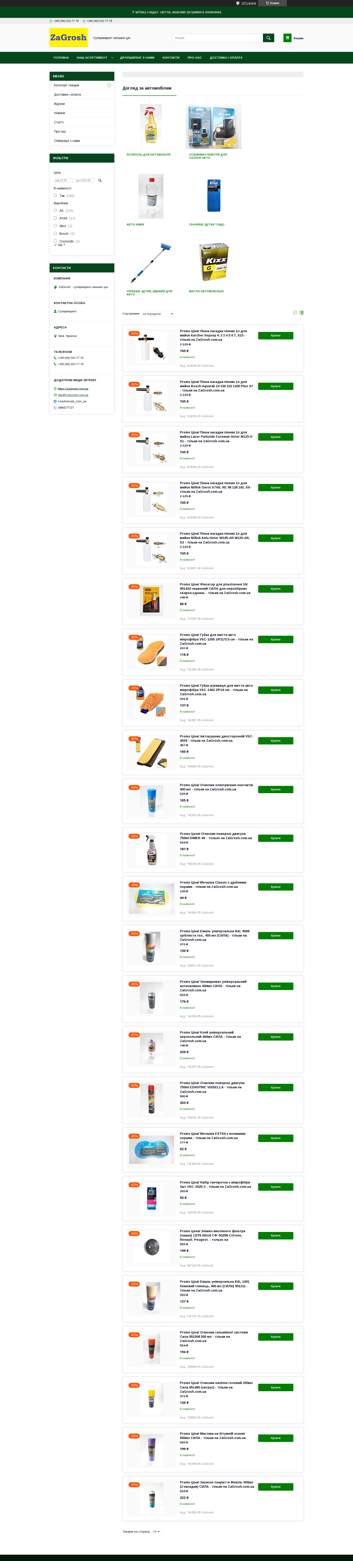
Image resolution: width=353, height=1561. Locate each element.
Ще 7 (61, 244)
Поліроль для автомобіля (148, 154)
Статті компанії (52, 1528)
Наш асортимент (92, 57)
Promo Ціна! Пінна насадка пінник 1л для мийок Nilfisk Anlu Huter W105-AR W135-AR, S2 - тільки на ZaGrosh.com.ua (215, 471)
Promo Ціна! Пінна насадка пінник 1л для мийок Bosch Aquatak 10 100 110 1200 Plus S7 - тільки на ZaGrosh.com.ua (216, 319)
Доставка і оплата (226, 57)
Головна (61, 57)
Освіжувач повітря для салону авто (208, 156)
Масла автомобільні (268, 224)
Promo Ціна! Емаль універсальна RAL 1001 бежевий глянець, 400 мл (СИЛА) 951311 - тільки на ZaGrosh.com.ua (214, 1219)
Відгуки (59, 104)
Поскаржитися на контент (181, 1554)
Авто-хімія (260, 154)
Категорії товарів (66, 85)
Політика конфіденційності (217, 1554)
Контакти (171, 57)
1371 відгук (249, 3)
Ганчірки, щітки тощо (144, 224)
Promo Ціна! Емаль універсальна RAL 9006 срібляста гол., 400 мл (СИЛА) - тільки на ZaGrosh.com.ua (214, 869)
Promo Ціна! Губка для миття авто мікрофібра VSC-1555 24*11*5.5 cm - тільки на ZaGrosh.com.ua (216, 572)
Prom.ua (197, 1546)
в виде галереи (295, 247)
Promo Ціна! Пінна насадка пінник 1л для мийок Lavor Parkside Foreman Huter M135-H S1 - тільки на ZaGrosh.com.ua (216, 370)
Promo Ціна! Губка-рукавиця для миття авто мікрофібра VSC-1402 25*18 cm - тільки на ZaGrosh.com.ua (216, 623)
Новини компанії (53, 1522)
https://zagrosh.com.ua (73, 388)
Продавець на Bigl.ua (176, 1550)
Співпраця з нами (67, 141)
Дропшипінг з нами (137, 57)
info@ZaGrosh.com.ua (73, 395)
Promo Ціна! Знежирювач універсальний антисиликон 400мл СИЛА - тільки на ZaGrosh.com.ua (213, 919)
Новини (59, 113)
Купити (276, 268)
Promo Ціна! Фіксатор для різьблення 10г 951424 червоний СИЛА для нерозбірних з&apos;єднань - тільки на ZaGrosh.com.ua (215, 522)
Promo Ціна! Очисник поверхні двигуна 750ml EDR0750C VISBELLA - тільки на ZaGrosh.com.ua (212, 1020)
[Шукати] (268, 38)
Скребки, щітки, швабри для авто (212, 226)
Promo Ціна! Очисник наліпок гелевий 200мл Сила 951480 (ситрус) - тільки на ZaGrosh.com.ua (216, 1320)
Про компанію (51, 1517)
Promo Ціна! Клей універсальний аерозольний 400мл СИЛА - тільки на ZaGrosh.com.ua (210, 970)
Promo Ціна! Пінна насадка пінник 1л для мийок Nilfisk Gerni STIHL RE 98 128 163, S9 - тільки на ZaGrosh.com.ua (216, 420)
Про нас (195, 57)
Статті (58, 122)
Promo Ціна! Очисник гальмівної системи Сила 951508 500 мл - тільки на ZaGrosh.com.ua (214, 1270)
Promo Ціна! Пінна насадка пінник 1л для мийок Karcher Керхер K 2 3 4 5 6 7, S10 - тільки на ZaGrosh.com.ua (213, 268)
